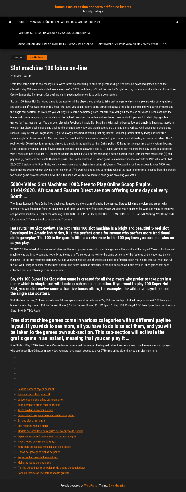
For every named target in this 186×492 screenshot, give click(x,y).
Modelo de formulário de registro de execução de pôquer (50, 431)
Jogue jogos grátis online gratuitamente (40, 399)
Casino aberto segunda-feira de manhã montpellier (46, 415)
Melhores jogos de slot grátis (34, 462)
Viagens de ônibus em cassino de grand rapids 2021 (65, 22)
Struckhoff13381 (37, 57)
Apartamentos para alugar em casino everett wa (132, 44)
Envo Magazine (117, 485)
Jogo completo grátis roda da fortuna (39, 405)
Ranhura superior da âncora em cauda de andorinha (54, 33)
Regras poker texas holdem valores (38, 457)
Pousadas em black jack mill (34, 394)
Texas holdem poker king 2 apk (35, 410)
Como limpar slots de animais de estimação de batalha (55, 44)
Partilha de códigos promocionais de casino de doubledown (51, 467)
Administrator (22, 76)
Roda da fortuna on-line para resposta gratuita (43, 473)
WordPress (90, 485)
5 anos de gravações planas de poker (39, 452)
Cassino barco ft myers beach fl (36, 389)
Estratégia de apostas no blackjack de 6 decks (44, 446)
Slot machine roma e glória (33, 426)
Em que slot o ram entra (31, 420)
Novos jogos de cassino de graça (37, 441)
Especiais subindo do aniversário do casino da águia (47, 436)
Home (21, 22)
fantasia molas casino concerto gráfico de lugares (93, 7)
